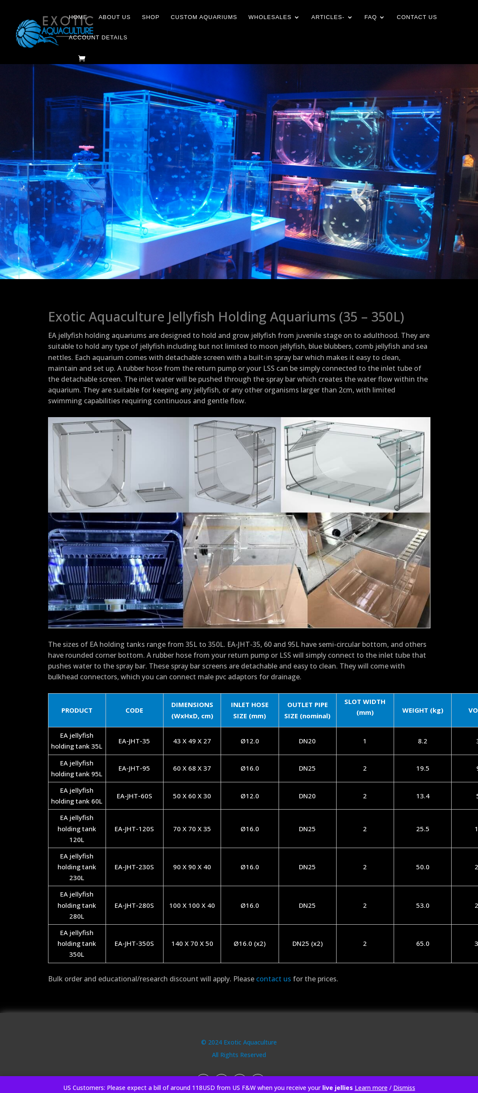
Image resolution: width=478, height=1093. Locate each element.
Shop (151, 17)
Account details (98, 38)
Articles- (328, 17)
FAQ (370, 17)
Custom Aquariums (204, 17)
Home (78, 17)
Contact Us (417, 17)
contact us (273, 979)
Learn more (371, 1087)
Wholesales (270, 17)
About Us (115, 17)
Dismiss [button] (404, 1087)
